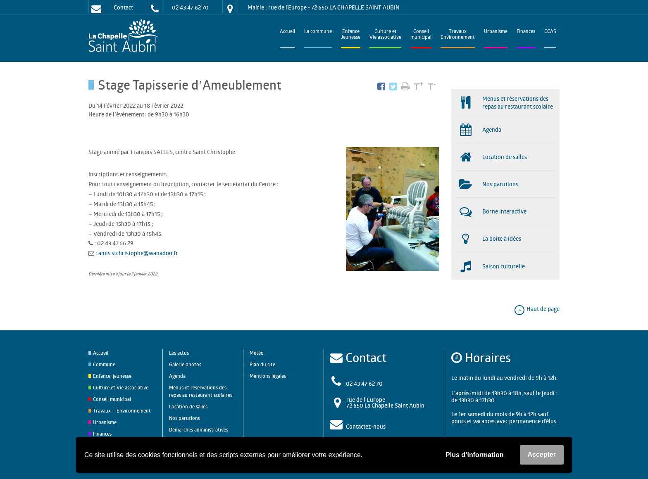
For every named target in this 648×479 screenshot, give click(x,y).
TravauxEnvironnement (458, 35)
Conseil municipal (112, 399)
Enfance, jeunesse (112, 375)
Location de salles (188, 406)
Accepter (542, 454)
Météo (257, 352)
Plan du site (262, 364)
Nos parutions (184, 418)
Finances (526, 32)
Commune (104, 364)
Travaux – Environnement (122, 410)
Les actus (179, 352)
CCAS (550, 32)
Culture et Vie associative (385, 35)
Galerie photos (185, 364)
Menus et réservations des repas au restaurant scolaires (200, 391)
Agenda (177, 375)
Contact (123, 7)
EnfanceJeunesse (350, 35)
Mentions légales (268, 375)
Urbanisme (495, 32)
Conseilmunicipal (420, 35)
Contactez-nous (366, 426)
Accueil (287, 32)
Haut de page (537, 309)
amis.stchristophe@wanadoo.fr (138, 253)
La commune (318, 32)
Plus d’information (474, 454)
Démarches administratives (198, 429)
